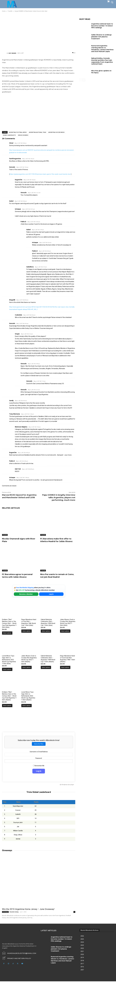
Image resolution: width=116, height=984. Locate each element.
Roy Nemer (12, 53)
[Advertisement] (38, 32)
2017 (82, 966)
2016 (82, 969)
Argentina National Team (37, 132)
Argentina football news (18, 132)
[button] (112, 2)
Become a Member (26, 597)
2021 (82, 954)
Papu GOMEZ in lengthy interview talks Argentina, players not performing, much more (58, 497)
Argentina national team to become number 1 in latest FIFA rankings (102, 25)
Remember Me (38, 768)
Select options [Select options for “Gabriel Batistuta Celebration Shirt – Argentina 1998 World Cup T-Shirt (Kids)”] (46, 633)
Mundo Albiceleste (9, 135)
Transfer (5, 535)
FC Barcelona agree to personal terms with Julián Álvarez (19, 578)
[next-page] (84, 79)
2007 (82, 972)
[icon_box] (16, 961)
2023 (82, 948)
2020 (82, 957)
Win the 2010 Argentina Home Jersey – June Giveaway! (28, 912)
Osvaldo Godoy (13, 914)
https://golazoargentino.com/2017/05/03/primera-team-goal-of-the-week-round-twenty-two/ (40, 174)
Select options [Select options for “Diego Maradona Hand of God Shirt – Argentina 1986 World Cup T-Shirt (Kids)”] (26, 633)
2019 (82, 960)
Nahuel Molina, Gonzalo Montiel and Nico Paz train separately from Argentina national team (101, 61)
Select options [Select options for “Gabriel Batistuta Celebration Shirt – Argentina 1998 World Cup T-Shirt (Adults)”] (46, 670)
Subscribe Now (39, 746)
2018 (82, 963)
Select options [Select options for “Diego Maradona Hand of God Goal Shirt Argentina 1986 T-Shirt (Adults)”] (65, 670)
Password (38, 761)
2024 (82, 945)
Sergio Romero (23, 135)
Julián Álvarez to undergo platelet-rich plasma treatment (101, 36)
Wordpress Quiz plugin (67, 787)
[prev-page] (80, 79)
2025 (82, 942)
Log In (51, 597)
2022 (82, 951)
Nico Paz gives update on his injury (102, 71)
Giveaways (5, 914)
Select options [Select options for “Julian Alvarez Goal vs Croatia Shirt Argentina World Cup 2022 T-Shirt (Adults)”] (26, 670)
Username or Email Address (39, 754)
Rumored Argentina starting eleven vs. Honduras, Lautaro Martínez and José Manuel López (102, 48)
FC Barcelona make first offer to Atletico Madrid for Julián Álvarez (56, 541)
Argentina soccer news (56, 132)
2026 (82, 938)
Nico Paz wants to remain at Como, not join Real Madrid (55, 578)
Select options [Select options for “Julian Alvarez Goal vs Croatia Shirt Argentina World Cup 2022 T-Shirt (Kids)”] (65, 633)
